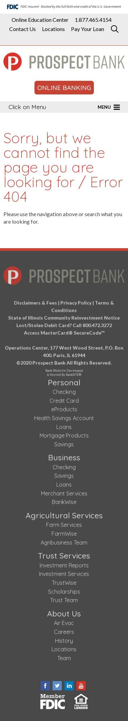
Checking (64, 390)
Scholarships (64, 590)
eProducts (64, 407)
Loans (64, 425)
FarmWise (64, 532)
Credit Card (64, 399)
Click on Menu (27, 106)
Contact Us (22, 29)
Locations (53, 29)
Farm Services (64, 523)
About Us (64, 612)
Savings (64, 442)
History (64, 638)
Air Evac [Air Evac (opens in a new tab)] (64, 621)
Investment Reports (64, 563)
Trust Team (64, 598)
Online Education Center (40, 19)
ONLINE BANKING (64, 88)
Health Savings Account (64, 416)
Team (64, 656)
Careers (64, 630)
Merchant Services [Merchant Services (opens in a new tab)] (64, 492)
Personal (64, 381)
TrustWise (64, 581)
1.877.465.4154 (93, 19)
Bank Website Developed (64, 370)
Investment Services (64, 572)
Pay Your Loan (87, 29)
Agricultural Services (64, 514)
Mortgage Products (64, 434)
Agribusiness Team (64, 541)
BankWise (64, 500)
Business (64, 456)
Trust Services (64, 554)
